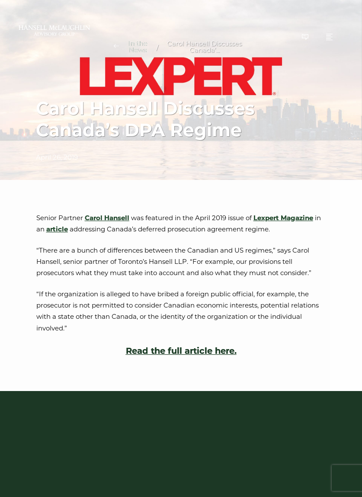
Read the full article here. (181, 351)
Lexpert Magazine (283, 218)
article (57, 229)
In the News (137, 46)
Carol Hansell (107, 218)
